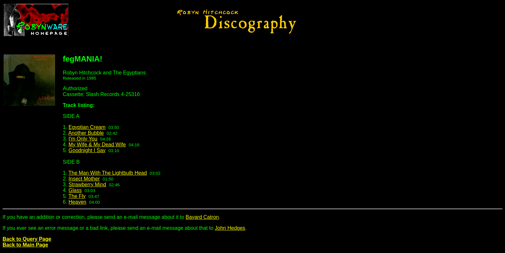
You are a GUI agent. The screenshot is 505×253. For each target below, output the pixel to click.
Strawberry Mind (87, 184)
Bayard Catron (202, 217)
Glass (75, 190)
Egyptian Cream (87, 127)
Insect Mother (84, 178)
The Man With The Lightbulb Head (108, 173)
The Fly (77, 196)
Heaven (77, 202)
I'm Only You (83, 138)
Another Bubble (86, 133)
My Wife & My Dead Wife (97, 144)
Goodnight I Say (87, 150)
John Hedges (230, 228)
